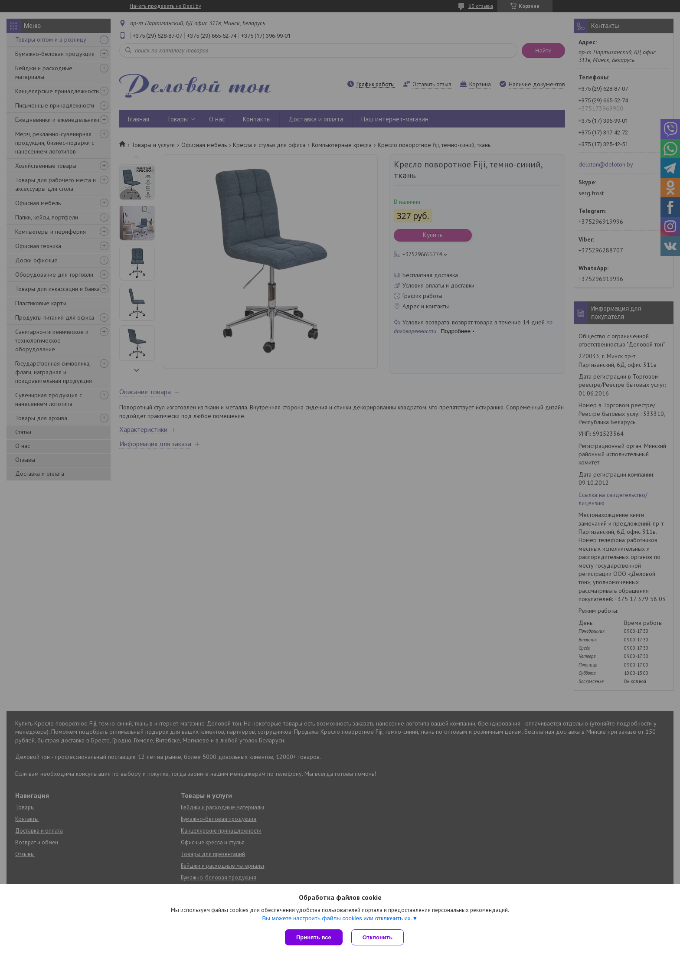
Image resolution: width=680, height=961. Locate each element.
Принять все (313, 937)
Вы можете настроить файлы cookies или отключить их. (337, 918)
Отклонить (377, 937)
